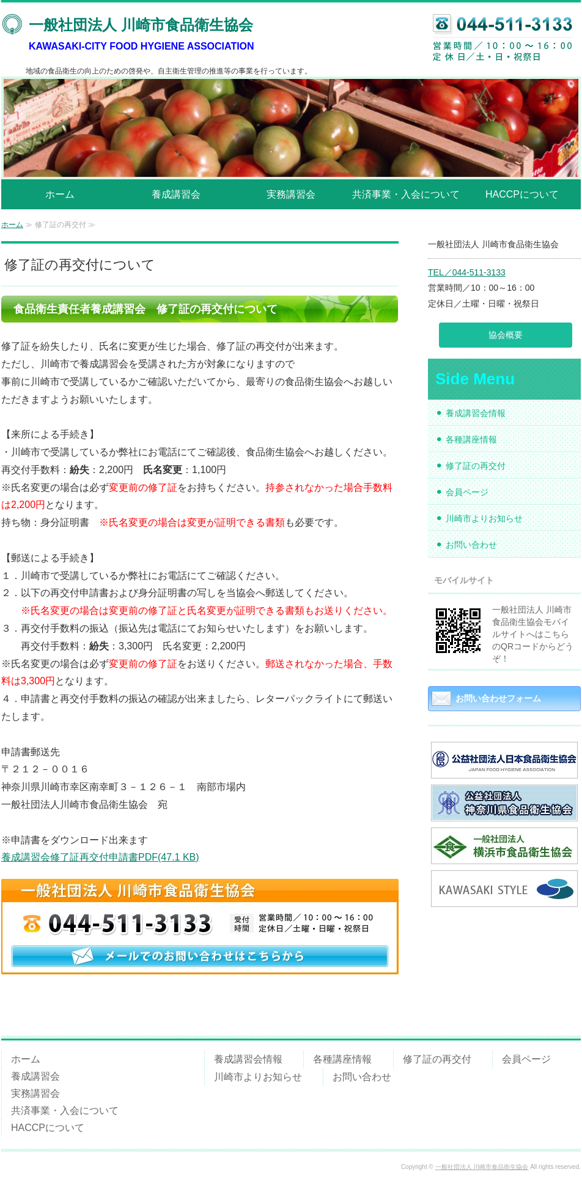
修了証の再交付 (476, 466)
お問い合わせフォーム (498, 698)
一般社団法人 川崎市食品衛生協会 (482, 1166)
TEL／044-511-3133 (467, 272)
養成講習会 (176, 194)
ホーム (60, 194)
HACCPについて (522, 194)
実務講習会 (291, 194)
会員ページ (467, 492)
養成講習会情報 (476, 413)
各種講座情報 (471, 439)
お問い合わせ (471, 545)
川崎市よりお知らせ (484, 518)
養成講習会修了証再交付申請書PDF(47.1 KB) (100, 857)
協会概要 (505, 335)
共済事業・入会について (406, 194)
